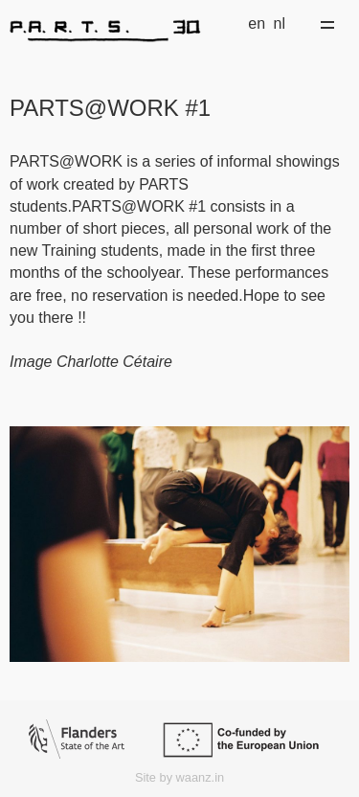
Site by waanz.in (179, 777)
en (256, 23)
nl (279, 23)
